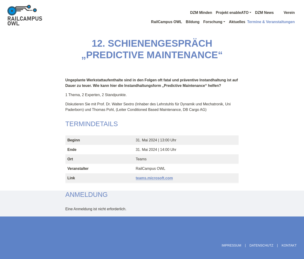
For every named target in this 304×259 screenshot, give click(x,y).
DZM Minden (201, 13)
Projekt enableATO (232, 13)
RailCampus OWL (166, 22)
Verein (286, 13)
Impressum (231, 245)
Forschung (212, 22)
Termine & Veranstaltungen (271, 22)
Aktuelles (237, 22)
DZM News (264, 13)
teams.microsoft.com (154, 178)
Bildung (193, 22)
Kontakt (289, 245)
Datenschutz (261, 245)
